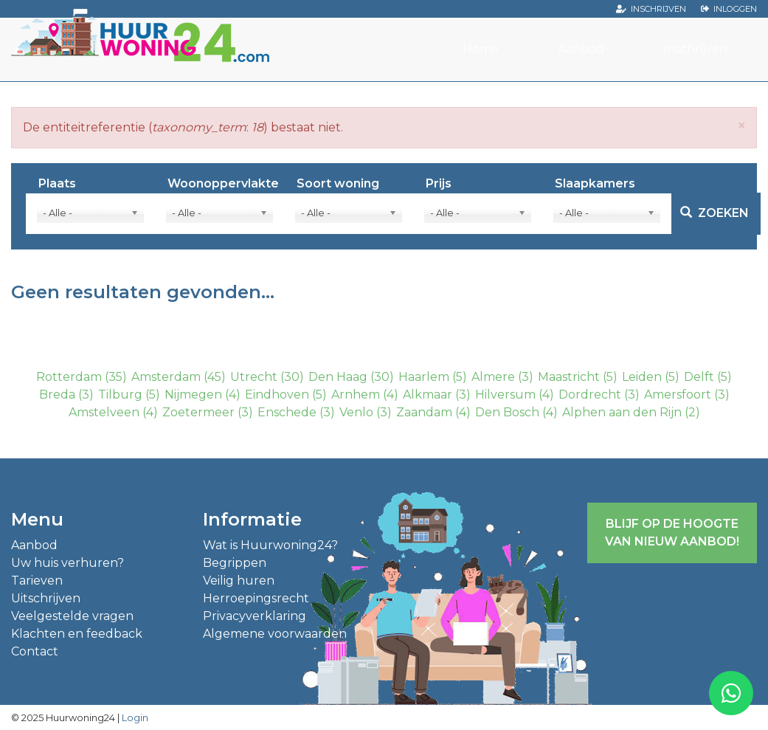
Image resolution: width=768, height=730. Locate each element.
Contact (34, 651)
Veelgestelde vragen (72, 616)
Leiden (642, 377)
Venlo (356, 412)
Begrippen (234, 563)
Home (481, 49)
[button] (741, 125)
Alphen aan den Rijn (622, 412)
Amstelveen (104, 412)
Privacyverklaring (254, 616)
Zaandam (424, 412)
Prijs (439, 184)
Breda (57, 395)
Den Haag (337, 377)
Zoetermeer (198, 412)
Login (135, 717)
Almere (493, 377)
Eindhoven (277, 395)
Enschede (286, 412)
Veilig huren (238, 581)
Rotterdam (69, 377)
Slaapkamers (595, 184)
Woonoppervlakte (223, 184)
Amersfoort (677, 395)
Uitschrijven (45, 598)
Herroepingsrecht (256, 598)
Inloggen (735, 9)
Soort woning (338, 184)
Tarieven (37, 581)
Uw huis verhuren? (67, 563)
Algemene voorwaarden (275, 634)
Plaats (57, 184)
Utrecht (253, 377)
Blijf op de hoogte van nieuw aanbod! (672, 532)
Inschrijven (658, 9)
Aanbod (581, 49)
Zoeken (714, 213)
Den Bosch (507, 412)
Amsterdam (166, 377)
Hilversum (505, 395)
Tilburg (120, 395)
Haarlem (423, 377)
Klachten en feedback (76, 634)
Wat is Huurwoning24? (270, 545)
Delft (699, 377)
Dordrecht (589, 395)
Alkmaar (427, 395)
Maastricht (569, 377)
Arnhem (355, 395)
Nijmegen (193, 395)
